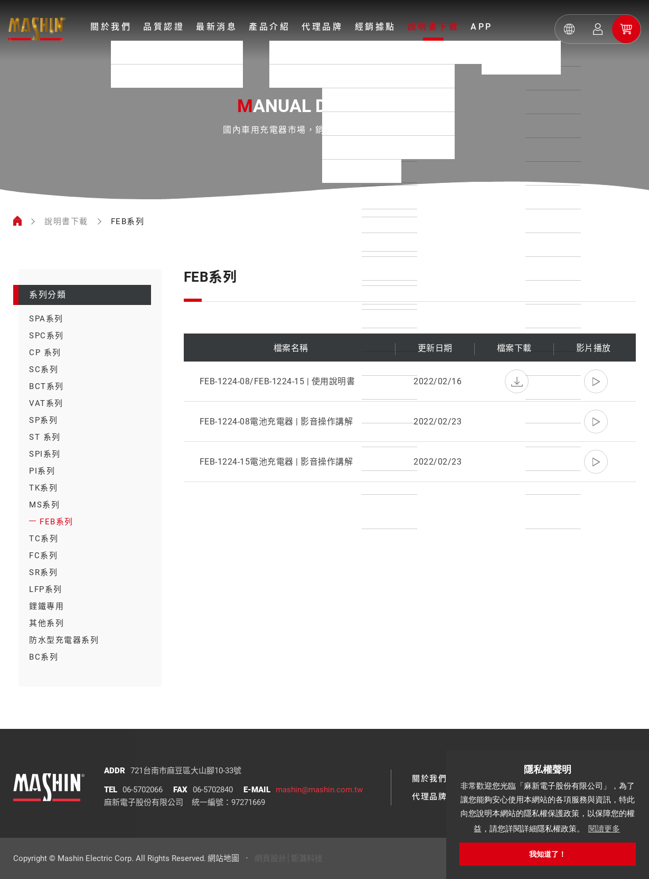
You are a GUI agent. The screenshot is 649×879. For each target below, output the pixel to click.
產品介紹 (269, 27)
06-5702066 (143, 789)
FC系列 (43, 555)
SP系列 (43, 420)
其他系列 (46, 623)
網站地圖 (223, 858)
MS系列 (44, 505)
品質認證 (163, 27)
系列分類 (47, 295)
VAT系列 (46, 403)
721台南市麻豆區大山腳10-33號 (185, 770)
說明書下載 (433, 27)
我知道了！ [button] (547, 854)
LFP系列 (45, 589)
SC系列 (43, 369)
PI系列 (42, 471)
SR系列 (43, 572)
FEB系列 (56, 521)
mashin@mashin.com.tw (319, 789)
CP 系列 (45, 352)
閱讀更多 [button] (604, 828)
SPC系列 (46, 335)
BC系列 (43, 657)
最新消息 (216, 27)
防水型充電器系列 (64, 640)
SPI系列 (45, 454)
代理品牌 (322, 27)
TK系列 (43, 488)
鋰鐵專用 (46, 606)
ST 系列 (45, 437)
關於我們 (110, 27)
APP (482, 27)
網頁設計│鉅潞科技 (289, 858)
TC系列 (43, 538)
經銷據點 (375, 27)
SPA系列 (46, 318)
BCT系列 (46, 386)
